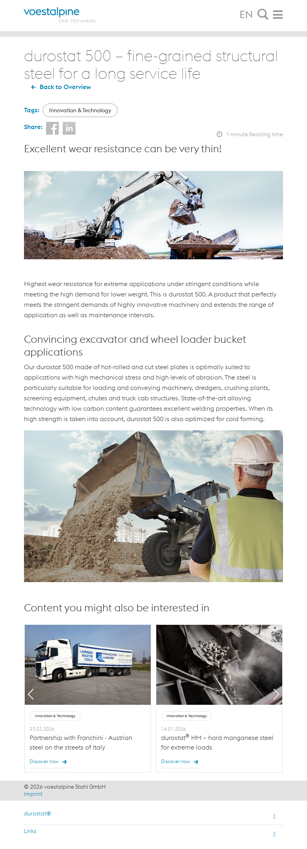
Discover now (50, 761)
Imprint (33, 793)
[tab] (263, 15)
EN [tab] (246, 14)
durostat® (37, 813)
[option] (87, 698)
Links (30, 831)
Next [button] (277, 694)
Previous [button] (31, 694)
